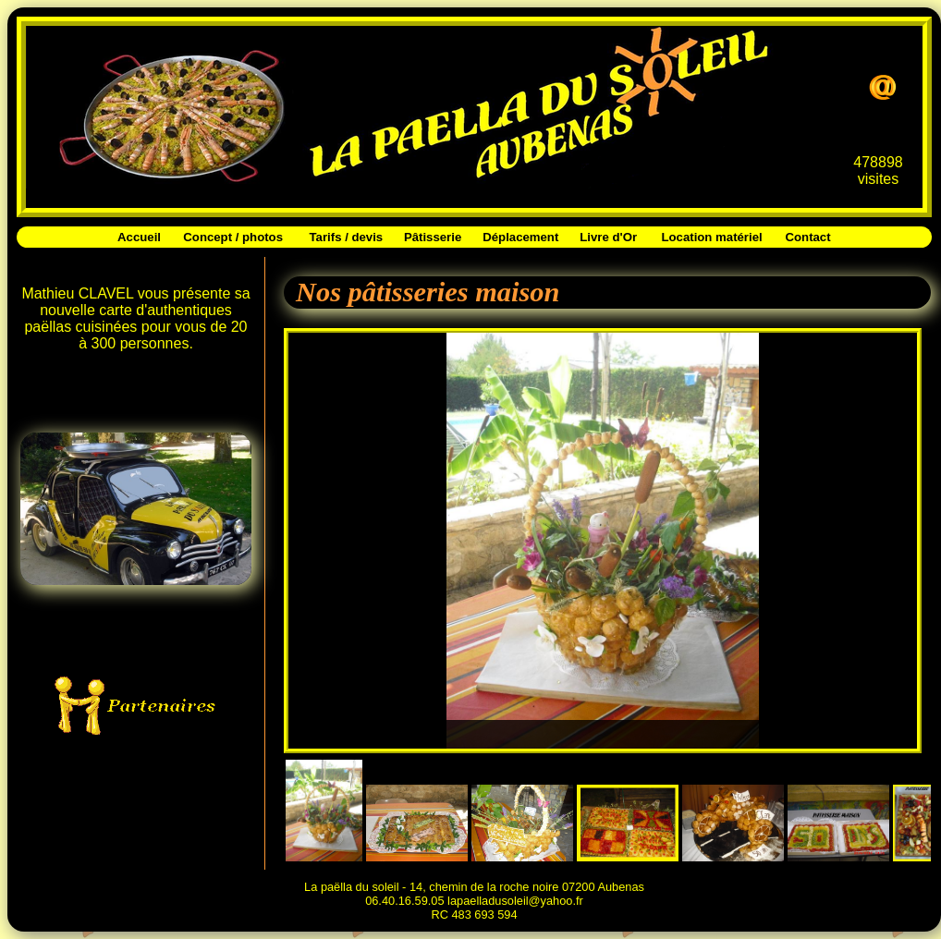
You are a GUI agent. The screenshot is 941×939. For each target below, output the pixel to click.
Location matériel (711, 237)
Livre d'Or (608, 237)
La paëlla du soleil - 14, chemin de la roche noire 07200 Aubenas (474, 887)
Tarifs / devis (347, 237)
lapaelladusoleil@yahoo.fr (515, 901)
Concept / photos (233, 237)
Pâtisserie (432, 237)
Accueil (139, 237)
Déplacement (520, 237)
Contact (808, 237)
